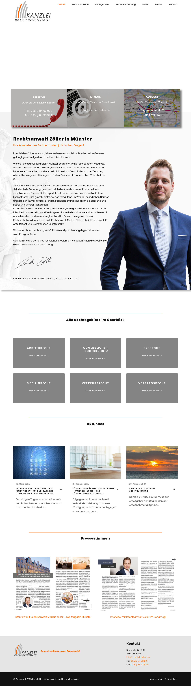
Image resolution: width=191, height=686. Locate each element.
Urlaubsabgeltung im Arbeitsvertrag (142, 489)
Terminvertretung (126, 4)
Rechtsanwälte (80, 4)
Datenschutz (171, 679)
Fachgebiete (102, 4)
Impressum (156, 679)
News (145, 4)
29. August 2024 (137, 484)
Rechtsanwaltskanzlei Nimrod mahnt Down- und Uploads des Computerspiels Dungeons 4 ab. (35, 491)
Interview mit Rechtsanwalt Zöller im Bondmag (138, 617)
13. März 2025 (23, 484)
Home (62, 4)
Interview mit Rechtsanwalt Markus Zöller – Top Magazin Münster (53, 617)
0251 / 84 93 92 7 (139, 661)
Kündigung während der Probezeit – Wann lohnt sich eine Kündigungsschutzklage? (93, 491)
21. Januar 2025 (81, 484)
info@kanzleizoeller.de (138, 657)
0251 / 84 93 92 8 (140, 664)
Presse (158, 4)
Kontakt (173, 4)
